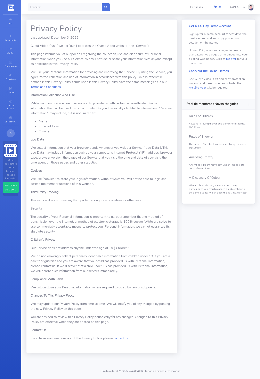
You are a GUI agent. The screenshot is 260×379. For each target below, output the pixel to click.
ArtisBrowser (232, 88)
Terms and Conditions (111, 87)
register (213, 63)
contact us (145, 343)
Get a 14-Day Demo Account (218, 26)
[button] (197, 7)
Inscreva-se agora (23, 155)
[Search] (89, 7)
